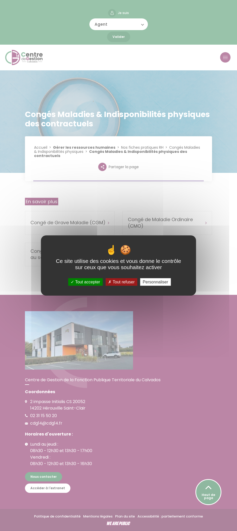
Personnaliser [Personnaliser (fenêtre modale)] (155, 282)
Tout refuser (121, 282)
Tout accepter (85, 282)
